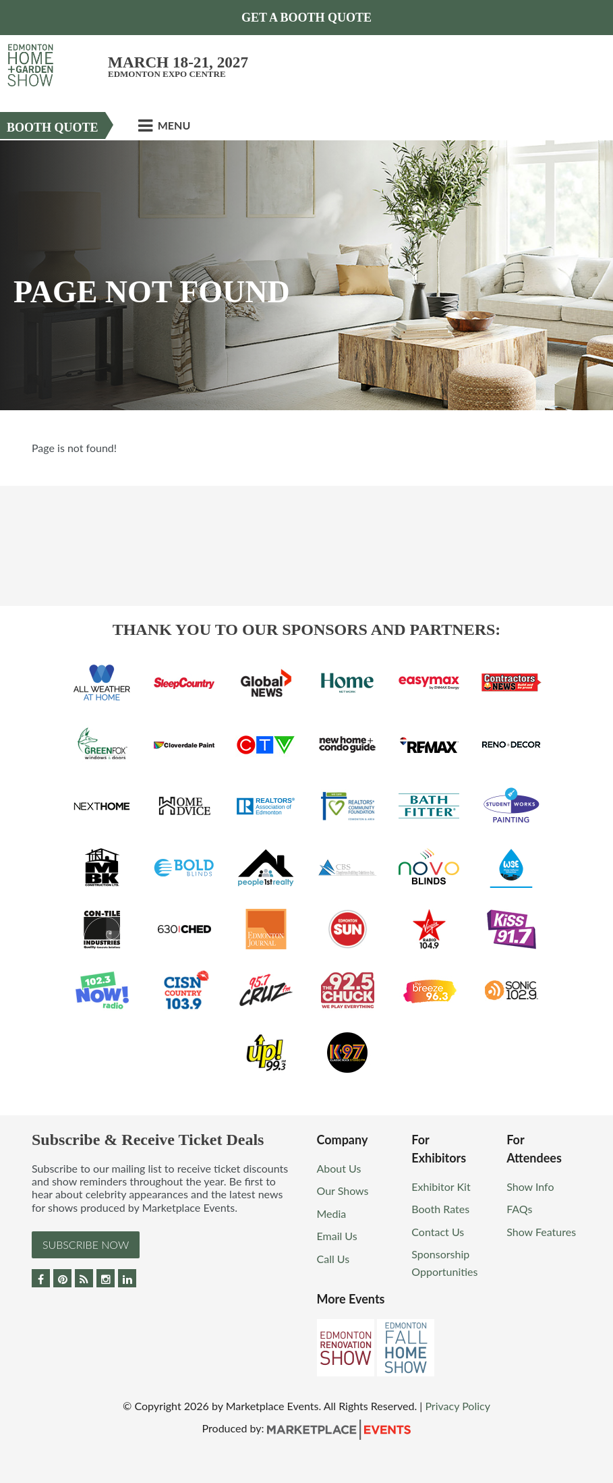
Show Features (541, 1231)
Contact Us (437, 1231)
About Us (339, 1168)
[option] (306, 275)
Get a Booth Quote (306, 17)
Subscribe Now (85, 1244)
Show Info (530, 1186)
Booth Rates (440, 1208)
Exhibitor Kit (440, 1186)
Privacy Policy (457, 1405)
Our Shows (343, 1190)
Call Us (333, 1258)
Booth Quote (52, 127)
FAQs (519, 1208)
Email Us (337, 1235)
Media (332, 1213)
